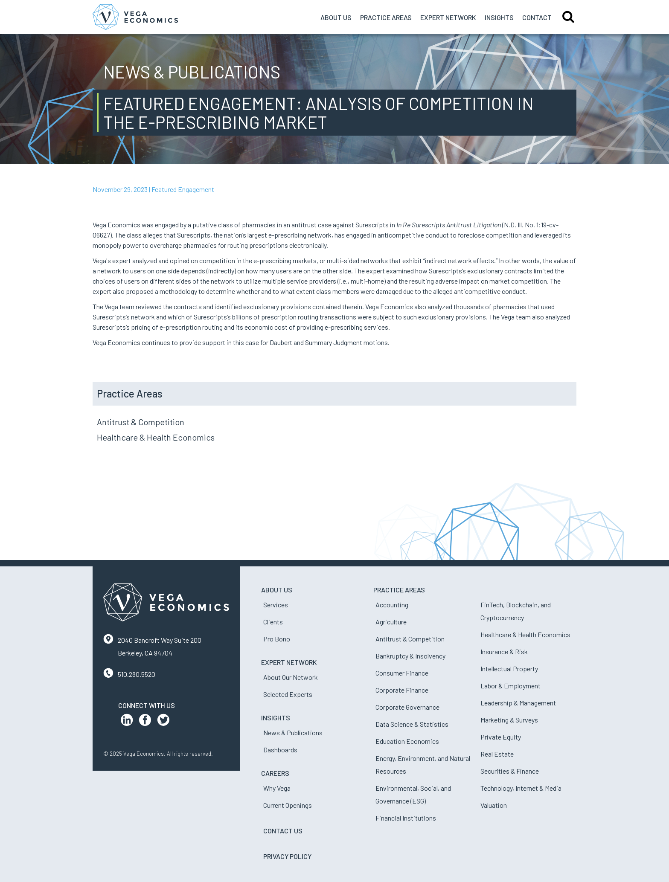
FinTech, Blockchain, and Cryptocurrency (515, 611)
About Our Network (290, 677)
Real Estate (497, 754)
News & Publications (293, 732)
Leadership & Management (518, 703)
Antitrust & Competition (140, 422)
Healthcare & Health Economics (156, 437)
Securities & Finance (509, 771)
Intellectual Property (509, 668)
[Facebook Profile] (145, 722)
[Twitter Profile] (163, 722)
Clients (273, 622)
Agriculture (391, 622)
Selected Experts (287, 694)
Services (275, 605)
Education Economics (407, 741)
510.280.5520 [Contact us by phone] (136, 674)
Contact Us (283, 831)
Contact (537, 17)
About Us (336, 17)
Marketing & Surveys (509, 720)
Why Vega (277, 788)
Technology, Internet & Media (520, 788)
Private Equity (500, 737)
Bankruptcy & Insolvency (410, 656)
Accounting (391, 605)
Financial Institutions (405, 818)
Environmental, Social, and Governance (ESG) (413, 794)
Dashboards (280, 750)
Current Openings (287, 805)
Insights (499, 17)
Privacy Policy (287, 856)
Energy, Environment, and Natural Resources (422, 764)
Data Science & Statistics (411, 724)
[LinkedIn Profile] (126, 722)
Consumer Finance (401, 673)
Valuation (493, 805)
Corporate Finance (401, 690)
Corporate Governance (407, 707)
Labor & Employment (510, 686)
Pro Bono (276, 639)
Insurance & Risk (504, 651)
